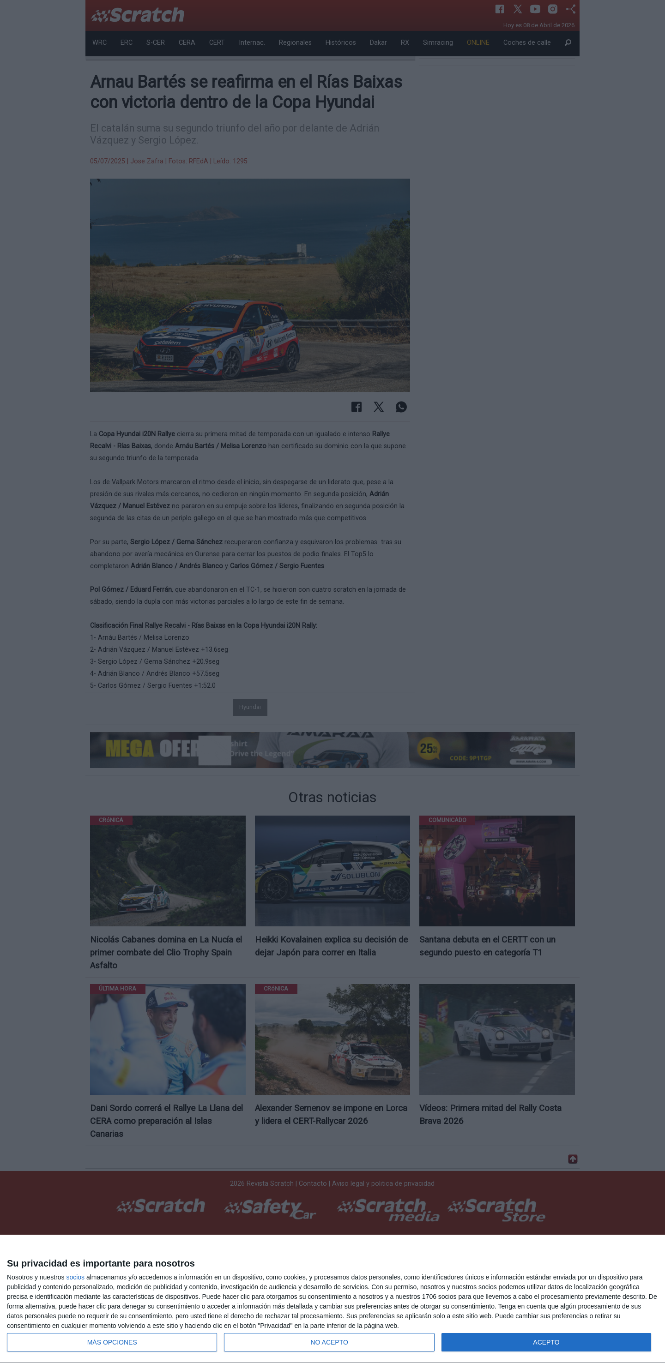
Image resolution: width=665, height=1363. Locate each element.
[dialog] (332, 1299)
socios (75, 1277)
